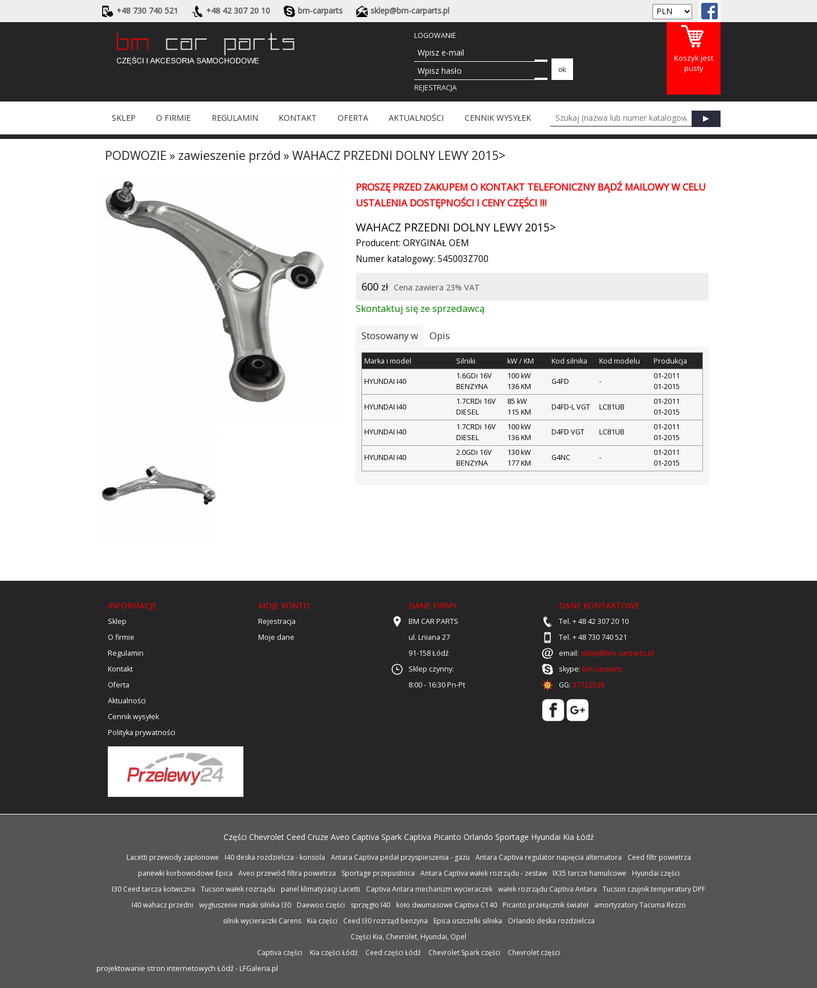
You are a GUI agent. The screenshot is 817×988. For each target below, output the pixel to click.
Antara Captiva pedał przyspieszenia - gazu (400, 857)
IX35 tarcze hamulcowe (589, 873)
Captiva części (279, 952)
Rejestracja (435, 87)
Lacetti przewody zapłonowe (173, 857)
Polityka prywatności (141, 732)
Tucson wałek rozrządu (238, 889)
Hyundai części (656, 873)
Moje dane (276, 637)
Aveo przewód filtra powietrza (287, 873)
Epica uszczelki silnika (467, 921)
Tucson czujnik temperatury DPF (654, 889)
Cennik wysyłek (498, 117)
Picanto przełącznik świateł (545, 905)
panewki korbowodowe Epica (185, 873)
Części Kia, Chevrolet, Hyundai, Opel (408, 936)
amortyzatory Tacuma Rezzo (640, 905)
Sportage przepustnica (378, 873)
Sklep (124, 117)
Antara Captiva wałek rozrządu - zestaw (483, 873)
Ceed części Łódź (393, 952)
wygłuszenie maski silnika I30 (245, 905)
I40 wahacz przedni (162, 905)
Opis (439, 335)
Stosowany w (389, 335)
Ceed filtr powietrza (659, 857)
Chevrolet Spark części (464, 952)
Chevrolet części (534, 952)
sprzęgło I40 (370, 905)
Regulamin (235, 117)
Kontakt (298, 117)
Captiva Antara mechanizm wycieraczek (429, 889)
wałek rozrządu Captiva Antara (547, 889)
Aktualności (416, 117)
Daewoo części (321, 905)
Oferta (353, 117)
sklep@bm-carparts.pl (617, 653)
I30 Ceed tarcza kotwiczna (153, 889)
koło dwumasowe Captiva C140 (446, 905)
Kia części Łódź (334, 952)
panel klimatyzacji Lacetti (320, 889)
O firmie (173, 117)
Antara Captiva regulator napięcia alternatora (548, 857)
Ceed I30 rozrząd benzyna (385, 921)
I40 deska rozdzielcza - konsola (275, 857)
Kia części (322, 921)
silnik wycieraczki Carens (262, 921)
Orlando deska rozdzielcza (551, 921)
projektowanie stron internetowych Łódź (165, 968)
